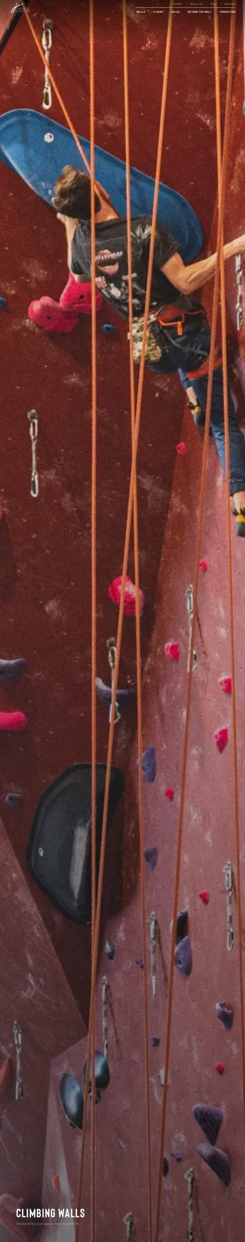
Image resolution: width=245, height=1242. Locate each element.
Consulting (227, 11)
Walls (140, 11)
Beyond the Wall (200, 11)
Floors (158, 11)
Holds (175, 11)
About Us (196, 4)
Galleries (230, 4)
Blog (213, 4)
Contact (177, 4)
